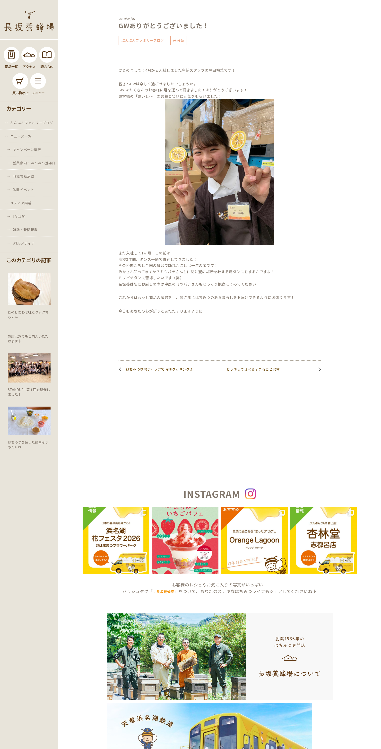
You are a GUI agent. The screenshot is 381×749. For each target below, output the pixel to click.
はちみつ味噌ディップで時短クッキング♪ (159, 369)
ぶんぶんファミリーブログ (31, 122)
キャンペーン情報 (27, 149)
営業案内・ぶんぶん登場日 (34, 162)
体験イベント (23, 189)
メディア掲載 (20, 202)
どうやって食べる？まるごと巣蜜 (253, 369)
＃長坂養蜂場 (163, 591)
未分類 (178, 40)
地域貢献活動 (23, 176)
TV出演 (19, 216)
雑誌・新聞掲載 (25, 229)
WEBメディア (24, 243)
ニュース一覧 (20, 136)
